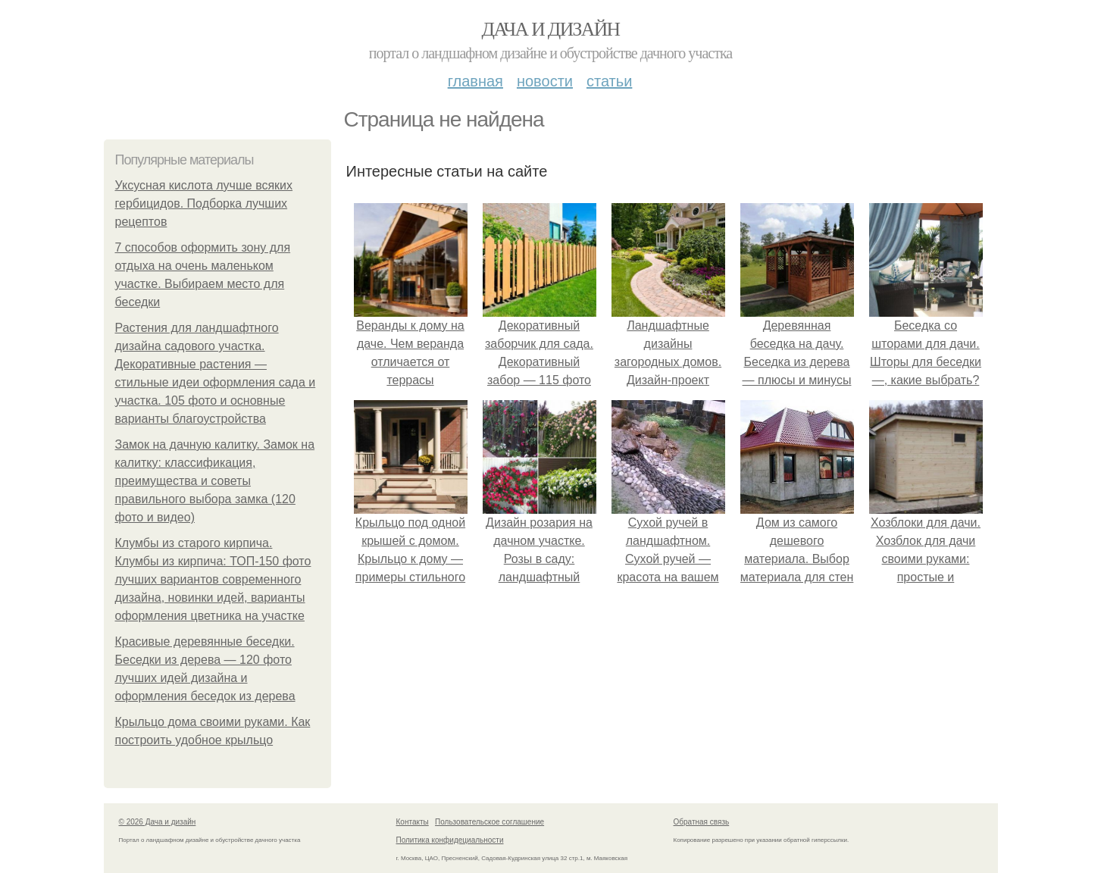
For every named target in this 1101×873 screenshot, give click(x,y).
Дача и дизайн (551, 29)
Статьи (609, 81)
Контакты (412, 822)
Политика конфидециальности (450, 840)
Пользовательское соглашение (489, 822)
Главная (475, 81)
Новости (545, 81)
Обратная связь (702, 822)
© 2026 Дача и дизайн (157, 822)
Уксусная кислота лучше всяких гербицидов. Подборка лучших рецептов (204, 203)
